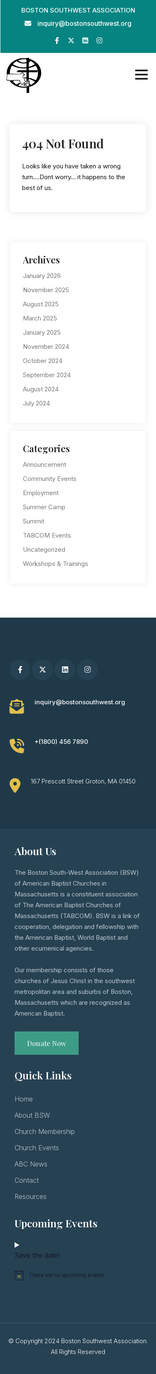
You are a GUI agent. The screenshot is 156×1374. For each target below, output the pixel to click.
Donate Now (46, 1043)
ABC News (31, 1164)
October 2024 (42, 361)
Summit (33, 521)
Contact (27, 1180)
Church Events (37, 1148)
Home (24, 1099)
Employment (41, 493)
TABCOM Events (47, 535)
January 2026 (42, 276)
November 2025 (46, 290)
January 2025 (42, 332)
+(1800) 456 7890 (61, 742)
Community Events (50, 479)
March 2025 (40, 318)
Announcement (44, 464)
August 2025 (41, 304)
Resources (31, 1196)
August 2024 (41, 389)
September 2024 (47, 375)
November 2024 (46, 346)
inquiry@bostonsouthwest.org (84, 23)
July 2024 (36, 403)
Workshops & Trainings (55, 564)
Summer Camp (44, 507)
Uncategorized (44, 549)
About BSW (32, 1115)
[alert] (78, 1275)
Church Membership (45, 1131)
